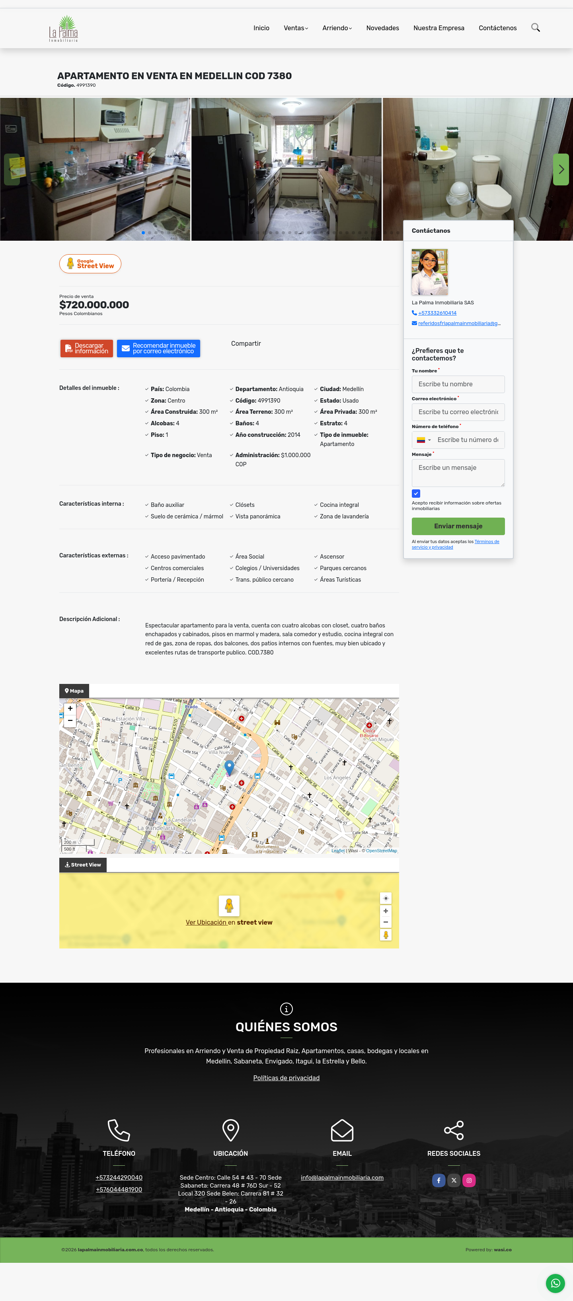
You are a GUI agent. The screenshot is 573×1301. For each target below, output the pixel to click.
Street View (91, 263)
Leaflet (338, 850)
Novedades (383, 28)
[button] (143, 232)
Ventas (294, 28)
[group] (95, 169)
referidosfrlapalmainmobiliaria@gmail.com (468, 323)
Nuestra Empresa (438, 28)
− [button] (70, 721)
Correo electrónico (435, 398)
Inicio (261, 28)
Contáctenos (498, 28)
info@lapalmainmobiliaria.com (342, 1177)
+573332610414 (437, 313)
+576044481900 (119, 1189)
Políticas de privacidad (286, 1078)
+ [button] (70, 709)
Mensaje (423, 454)
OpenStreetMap (381, 850)
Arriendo (335, 28)
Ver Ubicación (207, 922)
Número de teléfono (436, 426)
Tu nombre (426, 371)
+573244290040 (119, 1177)
